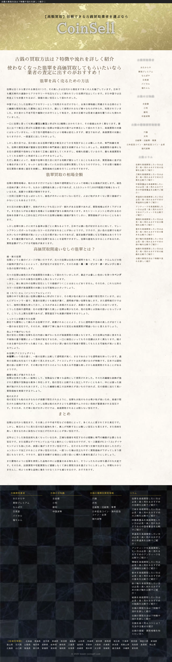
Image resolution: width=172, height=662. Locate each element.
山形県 (81, 641)
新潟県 (154, 641)
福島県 (73, 641)
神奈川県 (144, 641)
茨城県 (90, 641)
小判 (146, 108)
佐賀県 (71, 648)
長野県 (45, 644)
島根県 (144, 644)
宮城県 (55, 641)
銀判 (146, 112)
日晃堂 (146, 79)
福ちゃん (145, 88)
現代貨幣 (145, 148)
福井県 (36, 644)
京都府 (89, 644)
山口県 (18, 648)
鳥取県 (135, 644)
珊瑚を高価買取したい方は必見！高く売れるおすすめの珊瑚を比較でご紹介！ (146, 565)
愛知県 (135, 648)
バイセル (145, 83)
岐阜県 (54, 644)
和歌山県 (125, 644)
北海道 (29, 641)
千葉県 (125, 641)
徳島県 (27, 648)
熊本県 (89, 648)
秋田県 (64, 641)
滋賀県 (80, 644)
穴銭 (146, 132)
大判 (146, 136)
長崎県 (80, 648)
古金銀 (146, 103)
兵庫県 (106, 644)
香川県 (36, 648)
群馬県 (108, 641)
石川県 (18, 644)
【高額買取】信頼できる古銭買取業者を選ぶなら (86, 27)
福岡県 (62, 648)
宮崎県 (106, 648)
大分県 (98, 648)
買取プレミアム (145, 71)
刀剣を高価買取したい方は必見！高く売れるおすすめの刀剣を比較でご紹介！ (146, 512)
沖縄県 (126, 648)
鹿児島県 (116, 648)
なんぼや (145, 75)
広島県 (10, 648)
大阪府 (98, 644)
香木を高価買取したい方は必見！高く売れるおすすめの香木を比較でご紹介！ (146, 575)
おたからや (146, 67)
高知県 (54, 648)
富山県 (10, 644)
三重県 (71, 644)
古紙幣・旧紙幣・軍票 (145, 140)
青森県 (37, 641)
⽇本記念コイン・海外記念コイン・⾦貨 (146, 144)
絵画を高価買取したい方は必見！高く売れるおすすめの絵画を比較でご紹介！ (146, 600)
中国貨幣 (145, 116)
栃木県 (99, 641)
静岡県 (62, 644)
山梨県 (27, 644)
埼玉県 (117, 641)
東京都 (134, 641)
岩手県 (46, 641)
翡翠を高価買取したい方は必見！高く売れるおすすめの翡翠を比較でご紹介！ (146, 501)
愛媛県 (45, 648)
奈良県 (115, 644)
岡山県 (152, 644)
